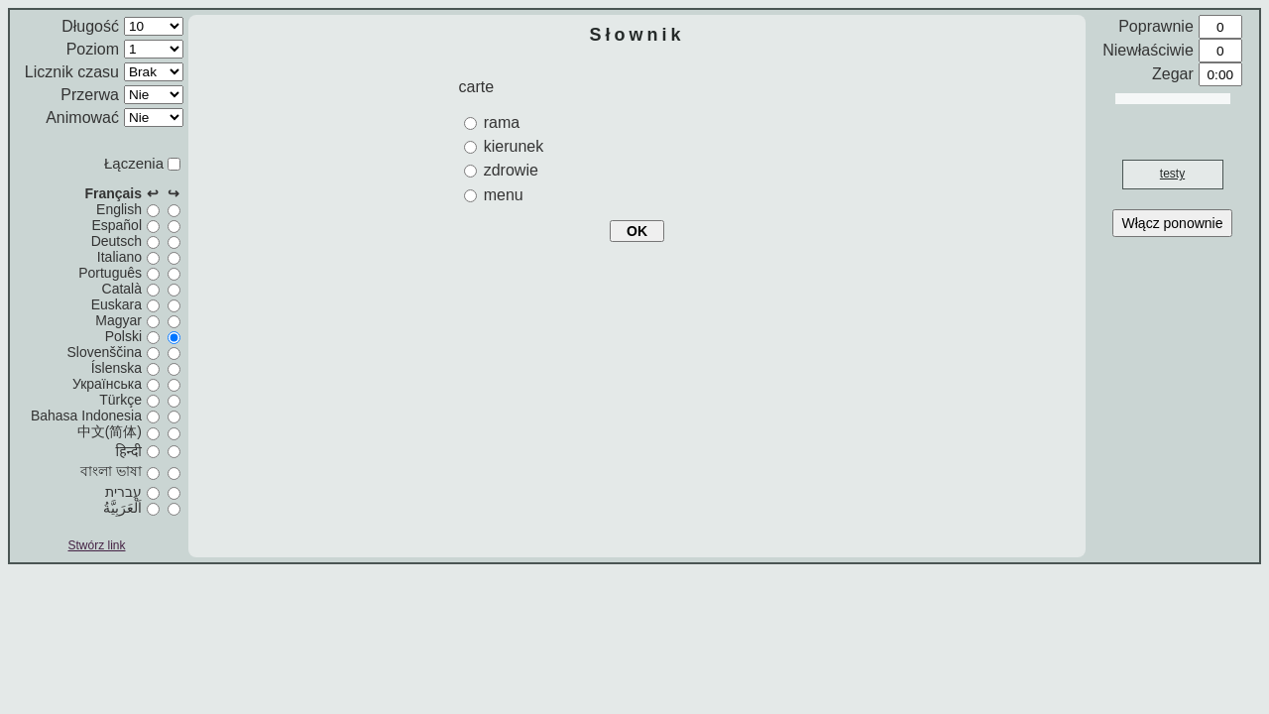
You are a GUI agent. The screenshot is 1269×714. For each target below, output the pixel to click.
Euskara (116, 304)
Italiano (119, 257)
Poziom (92, 49)
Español (116, 225)
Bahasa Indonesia (86, 415)
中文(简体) (109, 431)
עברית (123, 492)
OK (637, 231)
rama (501, 122)
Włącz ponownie (1172, 223)
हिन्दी (129, 451)
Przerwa (89, 94)
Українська (107, 384)
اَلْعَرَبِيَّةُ (122, 508)
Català (122, 289)
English (119, 209)
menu (503, 194)
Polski (123, 336)
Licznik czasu (72, 71)
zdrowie (511, 170)
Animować (82, 117)
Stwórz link (96, 545)
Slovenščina (105, 352)
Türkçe (120, 400)
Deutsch (116, 241)
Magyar (118, 320)
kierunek (513, 146)
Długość (90, 26)
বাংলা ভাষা (111, 471)
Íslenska (116, 368)
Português (110, 273)
